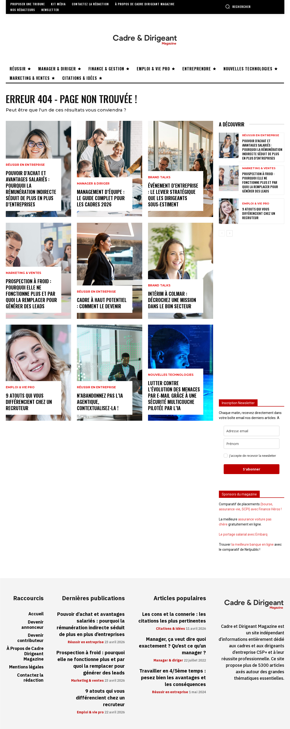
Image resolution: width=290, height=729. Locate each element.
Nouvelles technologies (170, 374)
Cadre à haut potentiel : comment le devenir (102, 303)
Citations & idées (170, 629)
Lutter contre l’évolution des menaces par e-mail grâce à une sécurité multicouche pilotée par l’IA (174, 395)
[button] (238, 6)
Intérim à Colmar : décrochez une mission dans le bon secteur (172, 300)
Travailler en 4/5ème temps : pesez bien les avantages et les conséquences (172, 677)
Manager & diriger (93, 183)
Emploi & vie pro (20, 387)
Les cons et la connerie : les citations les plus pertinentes (172, 617)
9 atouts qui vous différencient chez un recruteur (29, 402)
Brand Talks (159, 177)
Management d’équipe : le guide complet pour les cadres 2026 (101, 198)
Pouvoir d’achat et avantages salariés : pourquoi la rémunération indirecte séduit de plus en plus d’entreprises (31, 188)
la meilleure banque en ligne (252, 544)
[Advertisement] (251, 316)
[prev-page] (222, 233)
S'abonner (251, 469)
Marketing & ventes (23, 273)
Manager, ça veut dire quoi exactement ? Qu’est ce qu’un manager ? (172, 646)
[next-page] (230, 233)
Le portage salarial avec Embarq (243, 534)
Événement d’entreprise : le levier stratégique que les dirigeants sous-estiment (173, 195)
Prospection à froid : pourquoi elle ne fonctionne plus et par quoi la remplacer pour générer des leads (31, 294)
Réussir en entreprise (25, 164)
